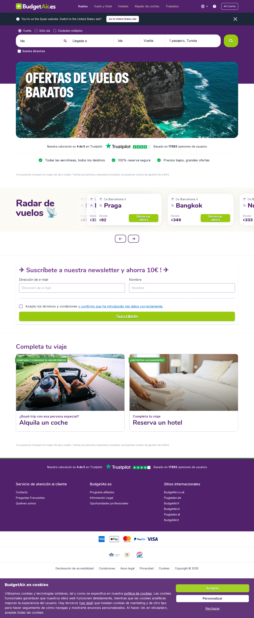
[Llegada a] (91, 41)
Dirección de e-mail (33, 280)
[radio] (24, 31)
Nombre (135, 280)
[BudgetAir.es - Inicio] (36, 6)
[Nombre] (182, 288)
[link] (214, 6)
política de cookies (138, 593)
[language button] (204, 6)
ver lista (86, 603)
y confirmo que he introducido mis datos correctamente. (120, 306)
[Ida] (38, 41)
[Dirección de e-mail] (72, 288)
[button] (229, 6)
